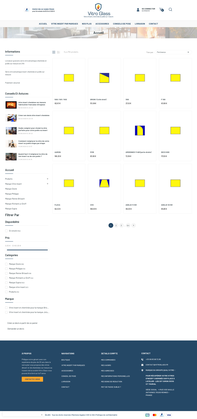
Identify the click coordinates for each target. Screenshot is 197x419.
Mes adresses (107, 370)
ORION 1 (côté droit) (98, 99)
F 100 (163, 99)
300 (127, 99)
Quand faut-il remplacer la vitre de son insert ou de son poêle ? (32, 155)
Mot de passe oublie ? (111, 387)
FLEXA (57, 205)
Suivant (133, 225)
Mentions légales (78, 415)
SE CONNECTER (148, 9)
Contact (65, 387)
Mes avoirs (106, 365)
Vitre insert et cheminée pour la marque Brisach (29, 307)
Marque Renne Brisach (15, 198)
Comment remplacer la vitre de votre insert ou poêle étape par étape (33, 142)
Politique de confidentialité (106, 415)
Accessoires (67, 370)
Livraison (65, 381)
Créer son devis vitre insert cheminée (33, 115)
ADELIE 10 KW (166, 205)
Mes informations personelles (115, 376)
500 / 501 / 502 (61, 99)
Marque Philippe (12, 194)
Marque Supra (11, 208)
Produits (8, 179)
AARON (58, 152)
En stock (14, 230)
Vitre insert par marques (73, 365)
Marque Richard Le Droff (15, 203)
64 (128, 225)
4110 (92, 205)
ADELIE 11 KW (131, 205)
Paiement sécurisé (12, 83)
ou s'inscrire (146, 11)
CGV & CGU (90, 415)
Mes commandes (108, 360)
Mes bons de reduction (111, 381)
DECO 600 (165, 152)
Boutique (65, 360)
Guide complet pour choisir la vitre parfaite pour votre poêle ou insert (32, 129)
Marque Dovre (11, 189)
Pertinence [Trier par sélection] (173, 52)
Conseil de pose (68, 376)
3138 (92, 152)
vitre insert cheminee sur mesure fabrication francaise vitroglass (32, 103)
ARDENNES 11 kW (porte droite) (138, 152)
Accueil (9, 170)
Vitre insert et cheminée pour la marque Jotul (29, 312)
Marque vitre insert (13, 184)
